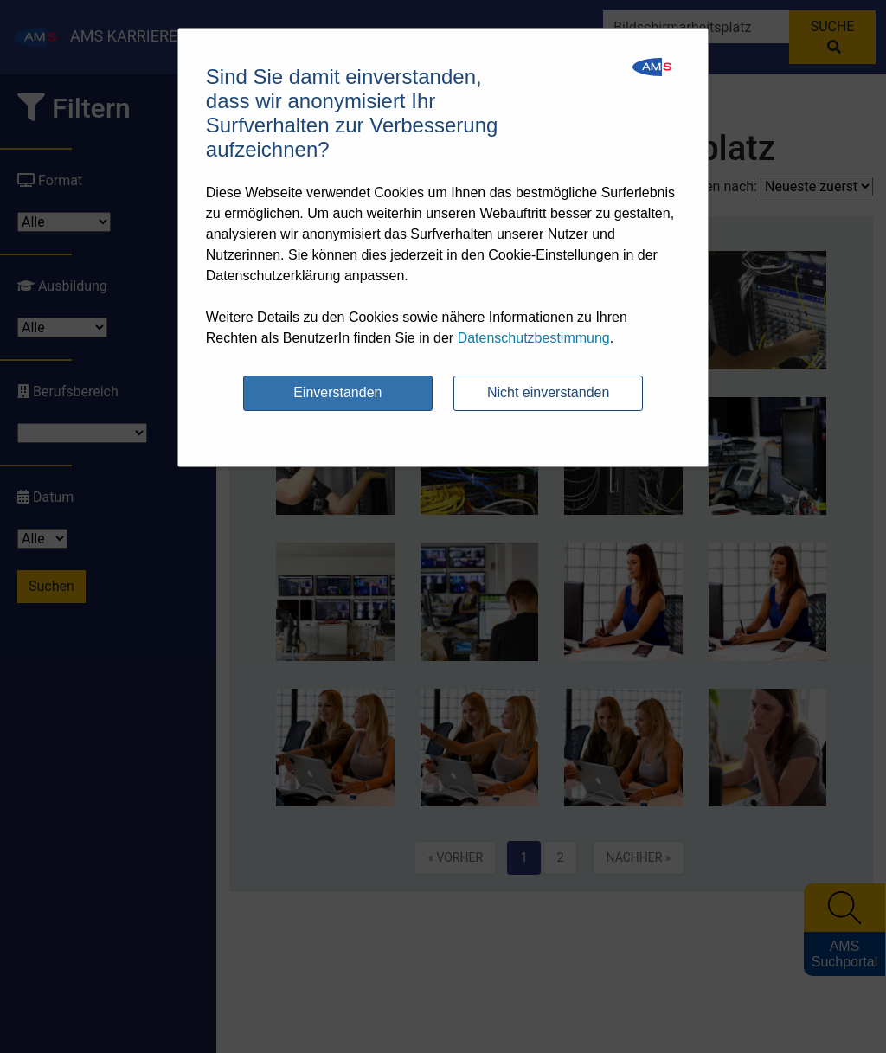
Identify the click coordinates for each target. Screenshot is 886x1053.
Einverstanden (337, 392)
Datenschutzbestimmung (534, 338)
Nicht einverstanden (548, 392)
